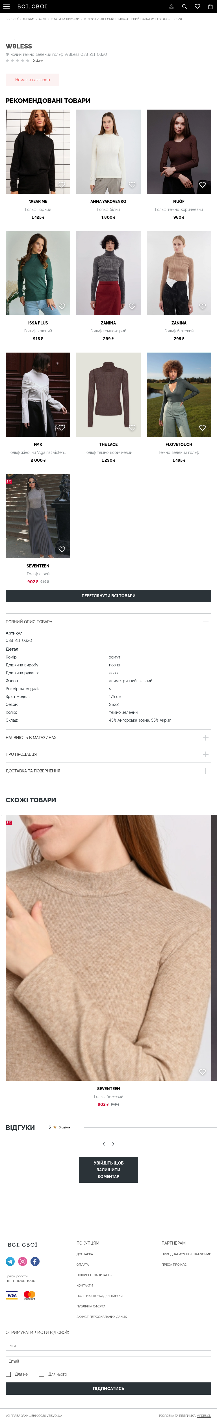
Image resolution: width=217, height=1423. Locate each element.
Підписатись (108, 1388)
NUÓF (179, 201)
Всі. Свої (12, 19)
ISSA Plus (38, 323)
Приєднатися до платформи (186, 1254)
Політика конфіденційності (101, 1296)
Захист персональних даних (102, 1317)
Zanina (108, 323)
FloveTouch (179, 444)
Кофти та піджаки (65, 19)
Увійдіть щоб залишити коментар (108, 1170)
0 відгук (38, 60)
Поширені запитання (94, 1275)
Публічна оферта (91, 1306)
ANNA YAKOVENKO (108, 201)
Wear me (38, 201)
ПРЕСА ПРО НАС (174, 1265)
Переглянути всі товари (109, 596)
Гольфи (90, 19)
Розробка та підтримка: (185, 1416)
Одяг (42, 19)
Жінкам (28, 19)
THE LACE (108, 444)
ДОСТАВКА (85, 1254)
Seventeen (38, 566)
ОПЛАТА (83, 1265)
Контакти (85, 1285)
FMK (38, 444)
